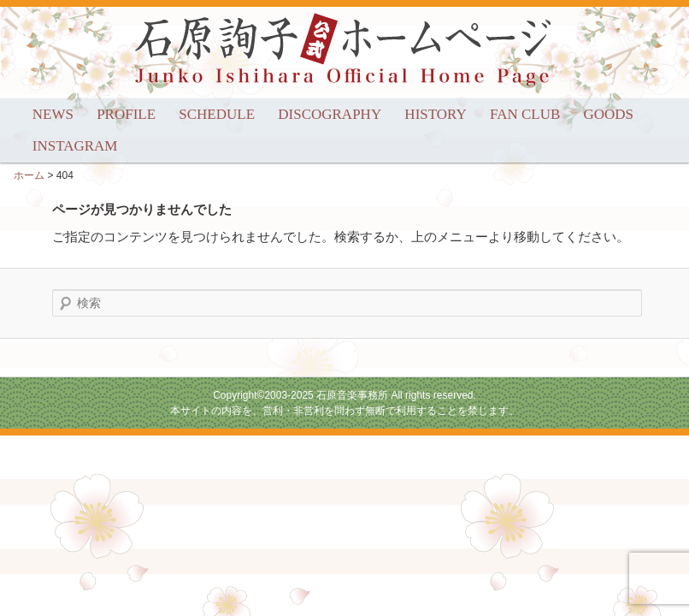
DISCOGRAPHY (329, 114)
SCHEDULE (217, 114)
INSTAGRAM (75, 146)
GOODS (609, 114)
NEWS (53, 114)
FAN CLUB (525, 114)
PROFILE (126, 114)
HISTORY (435, 114)
